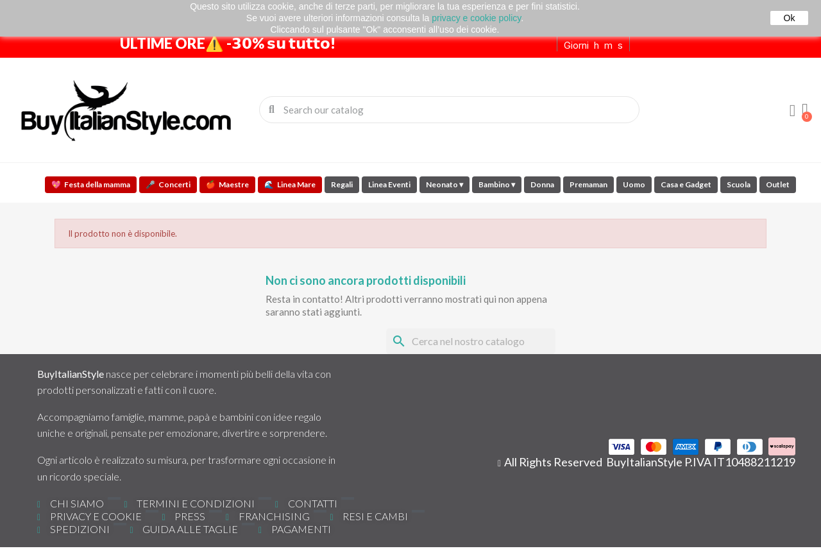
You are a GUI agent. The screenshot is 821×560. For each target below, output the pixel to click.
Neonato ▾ (444, 184)
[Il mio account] (792, 111)
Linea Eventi (389, 184)
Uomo (634, 184)
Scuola (738, 184)
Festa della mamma (90, 184)
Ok (789, 18)
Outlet (778, 184)
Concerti (168, 184)
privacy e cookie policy (476, 18)
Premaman (588, 184)
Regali (342, 184)
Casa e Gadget (686, 184)
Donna (542, 184)
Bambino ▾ (496, 184)
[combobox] (450, 110)
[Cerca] (470, 341)
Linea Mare (290, 184)
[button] (805, 110)
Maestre (227, 184)
